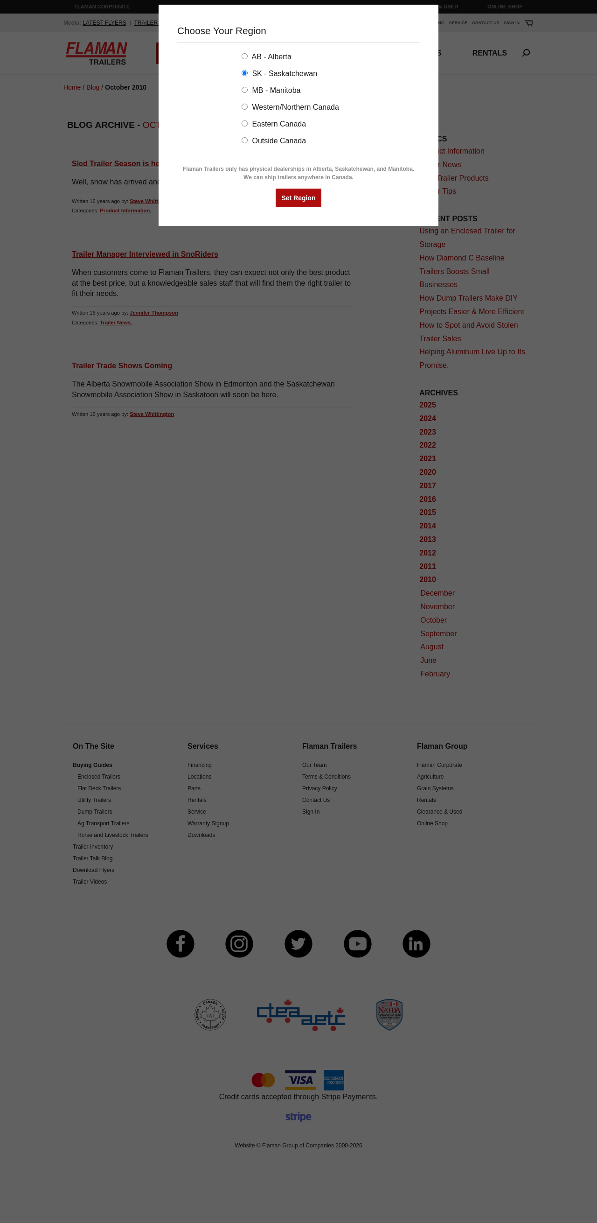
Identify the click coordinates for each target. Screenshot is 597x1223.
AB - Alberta (267, 57)
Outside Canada (274, 141)
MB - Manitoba (271, 90)
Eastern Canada (274, 124)
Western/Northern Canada (290, 107)
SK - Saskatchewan (279, 73)
